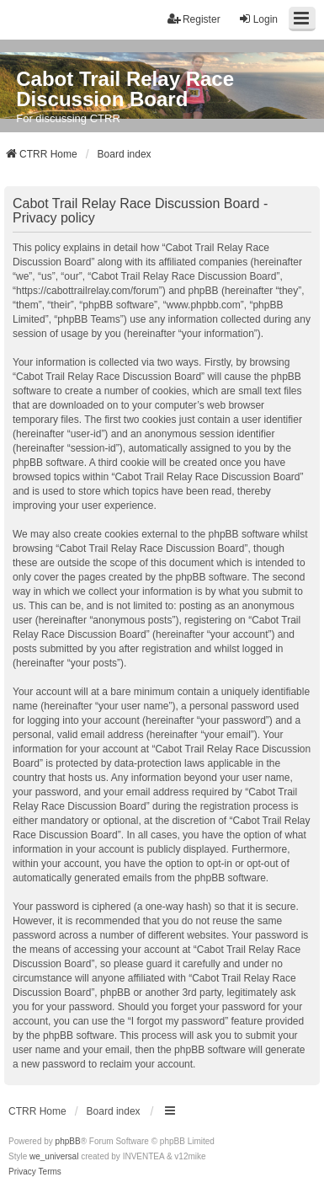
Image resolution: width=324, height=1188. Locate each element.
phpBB (68, 1141)
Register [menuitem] (193, 19)
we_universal (53, 1156)
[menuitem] (22, 1172)
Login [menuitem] (258, 19)
